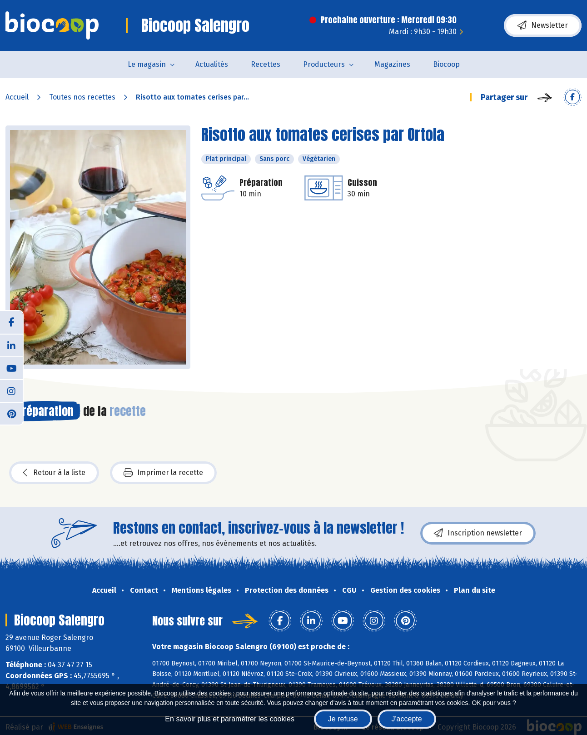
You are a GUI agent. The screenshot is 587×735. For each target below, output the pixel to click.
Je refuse (343, 719)
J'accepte (407, 719)
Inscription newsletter (478, 533)
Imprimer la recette (163, 472)
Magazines (392, 64)
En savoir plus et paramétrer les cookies (229, 719)
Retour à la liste (54, 472)
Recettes (265, 64)
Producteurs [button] (324, 64)
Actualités (211, 64)
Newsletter (542, 25)
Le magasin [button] (147, 64)
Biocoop (446, 64)
